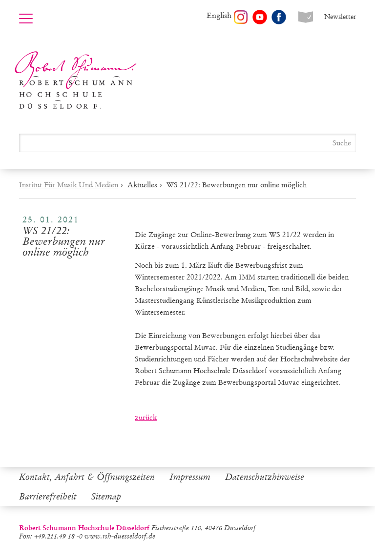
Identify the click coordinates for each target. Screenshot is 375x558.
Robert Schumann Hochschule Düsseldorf (76, 80)
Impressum (189, 477)
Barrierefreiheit (48, 496)
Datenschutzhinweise (264, 477)
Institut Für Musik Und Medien (68, 184)
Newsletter (340, 17)
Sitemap (106, 496)
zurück (146, 417)
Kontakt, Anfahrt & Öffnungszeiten (87, 477)
